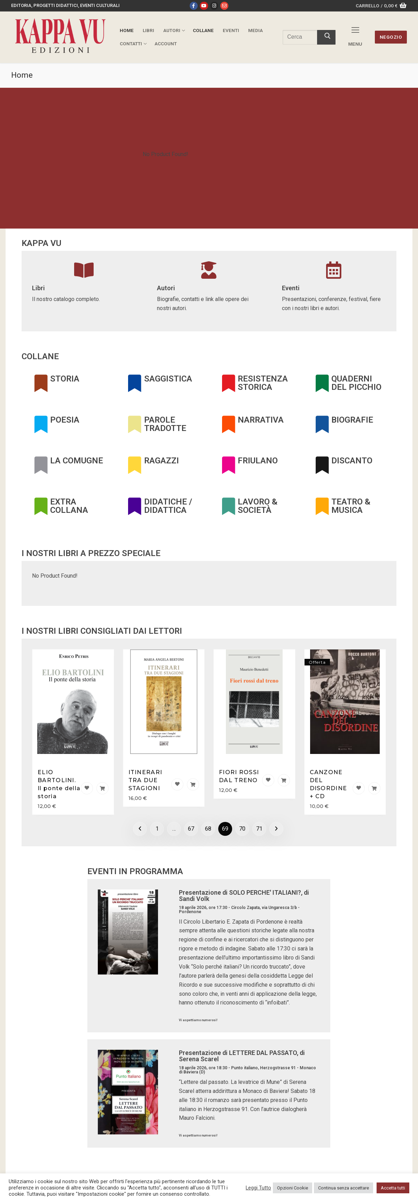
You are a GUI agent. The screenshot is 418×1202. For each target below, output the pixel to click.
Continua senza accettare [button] (343, 1188)
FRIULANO (258, 460)
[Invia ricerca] (326, 37)
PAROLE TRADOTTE (165, 424)
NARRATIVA (261, 420)
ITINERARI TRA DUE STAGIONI (145, 780)
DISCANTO (351, 460)
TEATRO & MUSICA (350, 506)
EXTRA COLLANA (69, 506)
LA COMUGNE (76, 460)
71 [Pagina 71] (259, 828)
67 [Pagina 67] (191, 828)
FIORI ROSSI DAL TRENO (239, 776)
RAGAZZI (161, 460)
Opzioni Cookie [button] (292, 1188)
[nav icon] (355, 37)
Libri (38, 288)
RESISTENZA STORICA (263, 383)
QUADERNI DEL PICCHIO (356, 383)
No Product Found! (165, 154)
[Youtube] (204, 6)
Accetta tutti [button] (393, 1188)
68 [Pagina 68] (208, 828)
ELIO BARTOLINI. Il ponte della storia (59, 784)
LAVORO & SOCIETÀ (257, 506)
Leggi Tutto (258, 1188)
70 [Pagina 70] (242, 828)
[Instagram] (214, 6)
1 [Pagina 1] (157, 828)
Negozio (391, 37)
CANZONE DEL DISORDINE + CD (328, 784)
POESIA (64, 420)
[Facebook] (194, 6)
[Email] (224, 6)
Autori (166, 288)
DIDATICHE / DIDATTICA (168, 506)
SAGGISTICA (168, 379)
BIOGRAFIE (352, 420)
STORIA (64, 379)
